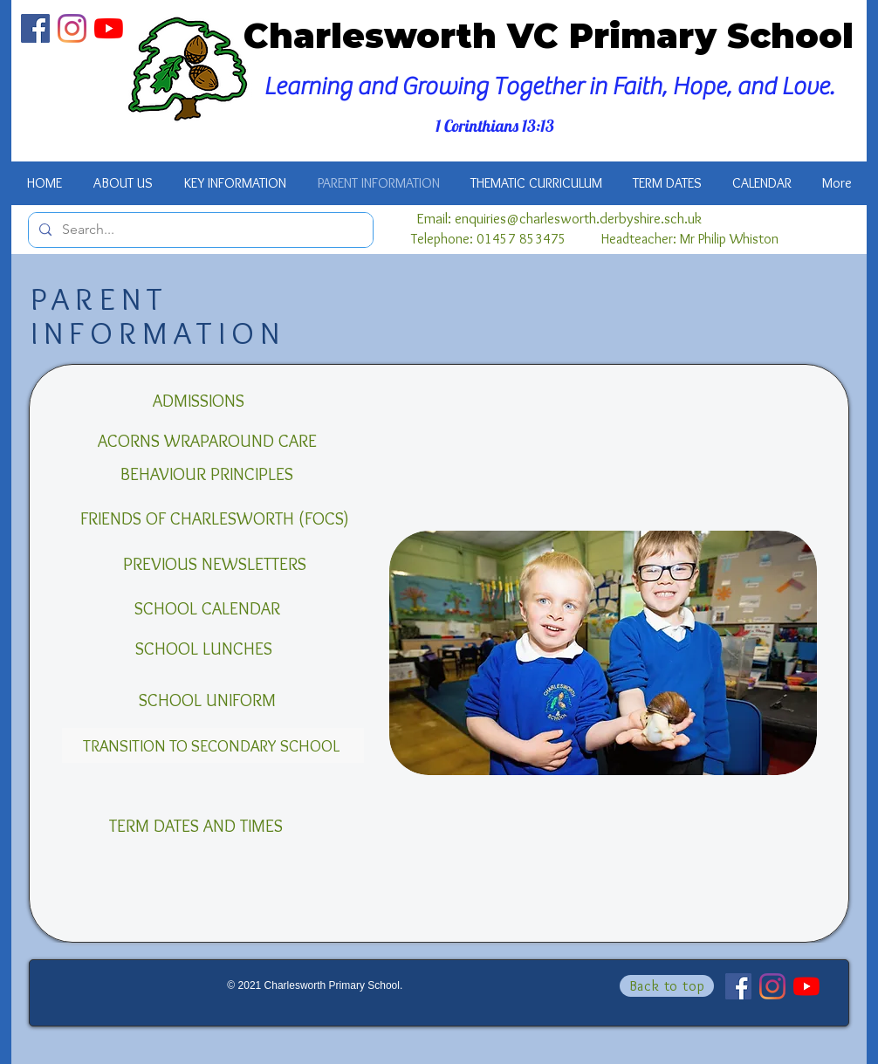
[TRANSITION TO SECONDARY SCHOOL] (213, 745)
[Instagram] (72, 28)
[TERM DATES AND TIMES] (196, 825)
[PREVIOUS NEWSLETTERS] (214, 563)
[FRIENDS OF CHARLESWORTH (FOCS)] (214, 518)
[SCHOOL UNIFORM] (207, 700)
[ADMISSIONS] (199, 400)
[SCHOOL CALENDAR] (207, 608)
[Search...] (199, 230)
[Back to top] (667, 986)
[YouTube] (108, 28)
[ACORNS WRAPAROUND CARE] (207, 440)
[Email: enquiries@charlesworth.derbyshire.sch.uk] (558, 219)
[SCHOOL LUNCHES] (203, 648)
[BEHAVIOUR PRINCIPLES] (206, 474)
